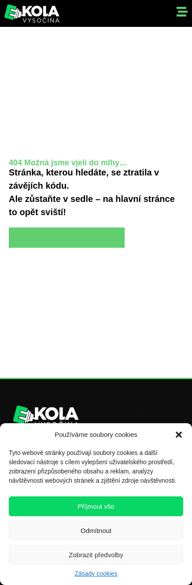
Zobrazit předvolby (96, 555)
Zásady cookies (95, 573)
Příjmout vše (96, 506)
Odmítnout (96, 530)
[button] (178, 434)
